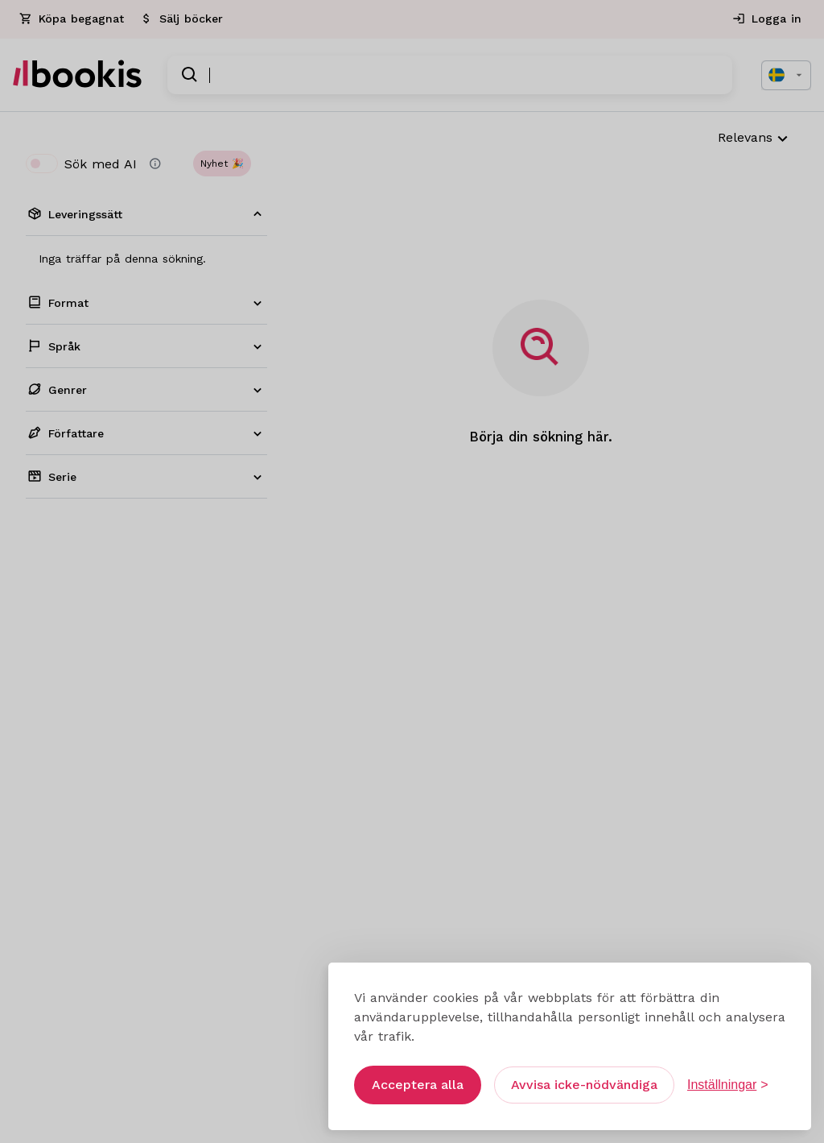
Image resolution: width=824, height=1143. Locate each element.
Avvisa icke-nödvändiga (584, 1075)
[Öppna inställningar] (727, 1076)
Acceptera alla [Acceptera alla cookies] (418, 1075)
